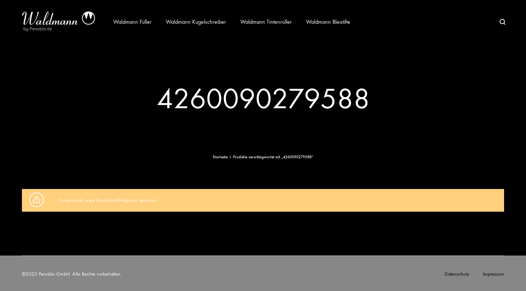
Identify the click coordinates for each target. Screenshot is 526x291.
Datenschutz (457, 274)
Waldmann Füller (132, 21)
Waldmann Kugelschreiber (196, 21)
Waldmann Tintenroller (266, 21)
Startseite (220, 157)
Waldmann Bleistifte (328, 21)
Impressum (493, 274)
